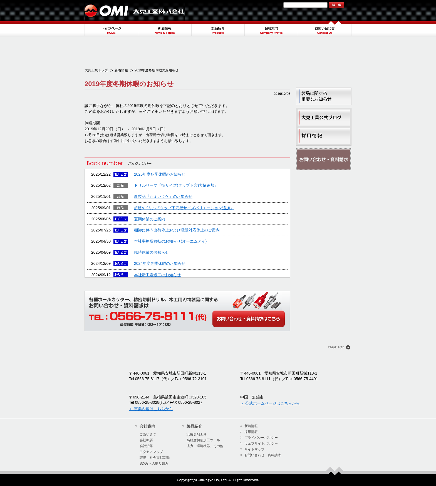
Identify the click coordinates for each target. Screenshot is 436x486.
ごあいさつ (148, 434)
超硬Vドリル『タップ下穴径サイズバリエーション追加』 (184, 208)
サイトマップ (270, 4)
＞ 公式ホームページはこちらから (270, 403)
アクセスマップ (151, 452)
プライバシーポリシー (261, 438)
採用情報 (251, 432)
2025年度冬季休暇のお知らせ (159, 174)
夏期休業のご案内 (149, 219)
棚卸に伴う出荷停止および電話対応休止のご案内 (177, 230)
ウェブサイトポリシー (261, 443)
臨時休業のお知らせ (151, 252)
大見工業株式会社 (135, 10)
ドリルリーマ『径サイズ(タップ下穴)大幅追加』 (176, 185)
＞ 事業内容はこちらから (151, 409)
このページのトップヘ (339, 348)
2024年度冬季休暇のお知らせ (159, 263)
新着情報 (164, 28)
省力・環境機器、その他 (205, 446)
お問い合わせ (324, 28)
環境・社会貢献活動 (155, 458)
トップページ (111, 28)
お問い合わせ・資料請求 (323, 159)
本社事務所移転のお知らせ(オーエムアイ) (170, 241)
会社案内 (271, 28)
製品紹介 (218, 28)
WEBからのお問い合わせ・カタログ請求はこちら (248, 318)
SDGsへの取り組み (154, 463)
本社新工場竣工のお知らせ (157, 275)
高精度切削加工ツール (203, 440)
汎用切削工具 (197, 434)
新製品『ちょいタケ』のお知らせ (163, 196)
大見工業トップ (96, 70)
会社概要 (146, 440)
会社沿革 (146, 446)
